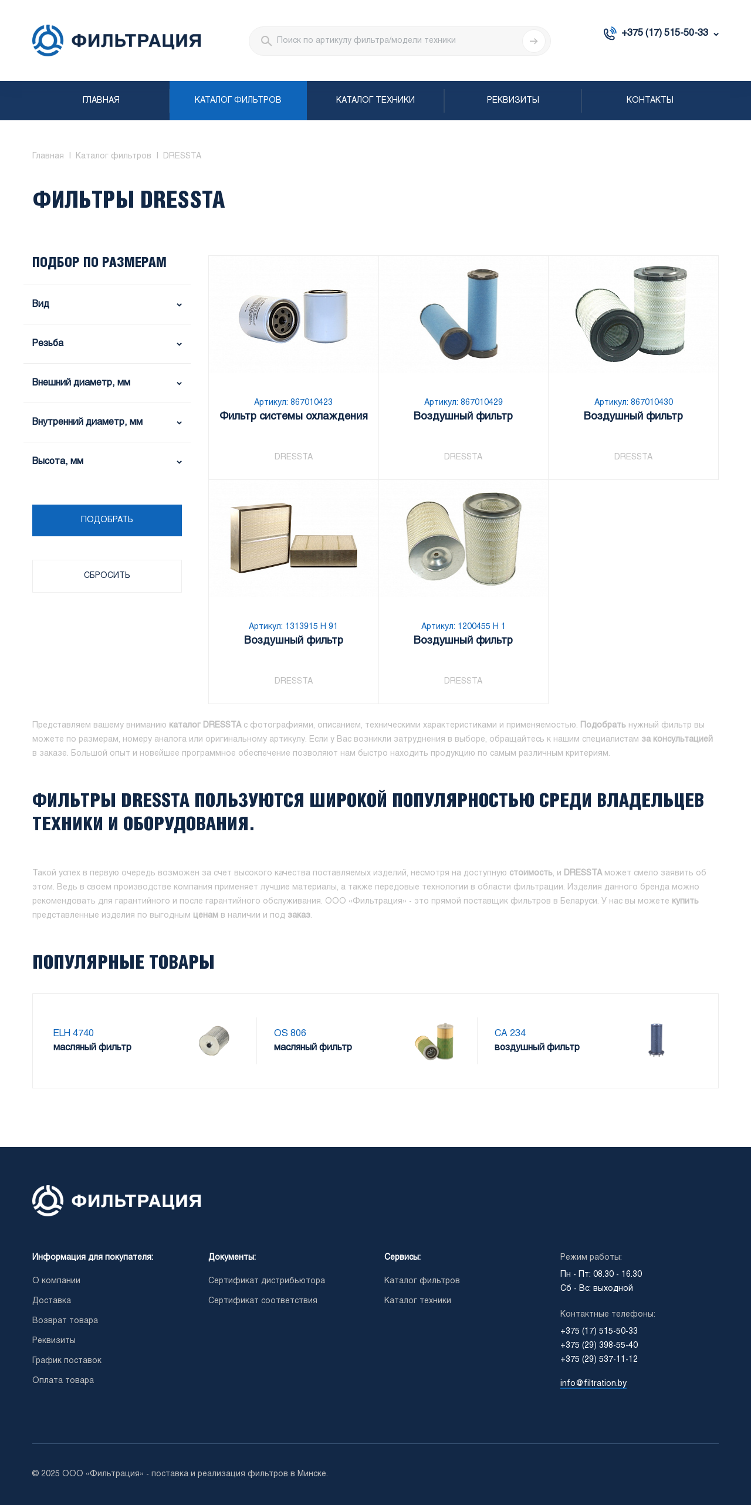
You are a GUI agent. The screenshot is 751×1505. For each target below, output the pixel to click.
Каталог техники (375, 100)
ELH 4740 (73, 1033)
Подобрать (107, 520)
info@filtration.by (593, 1384)
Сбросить (107, 576)
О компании (56, 1281)
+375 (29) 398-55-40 (599, 1346)
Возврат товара (65, 1321)
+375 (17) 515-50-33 (664, 33)
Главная (101, 100)
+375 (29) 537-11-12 (599, 1360)
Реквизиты (513, 100)
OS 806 (290, 1033)
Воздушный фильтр (463, 417)
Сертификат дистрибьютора (266, 1281)
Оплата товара (63, 1381)
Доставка (51, 1301)
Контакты (650, 100)
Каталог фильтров (238, 100)
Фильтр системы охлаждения (293, 417)
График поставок (67, 1361)
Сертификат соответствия (262, 1301)
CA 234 (510, 1033)
